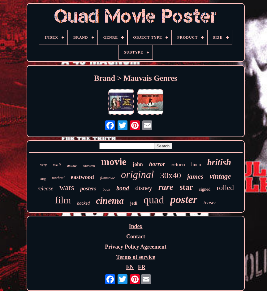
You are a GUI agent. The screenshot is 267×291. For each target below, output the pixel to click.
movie (114, 161)
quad (154, 200)
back (106, 189)
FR (141, 267)
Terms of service (135, 257)
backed (83, 203)
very (43, 165)
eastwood (82, 177)
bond (122, 188)
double (72, 165)
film (63, 200)
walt (57, 164)
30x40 (170, 175)
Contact (135, 236)
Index (135, 226)
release (45, 188)
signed (205, 189)
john (138, 164)
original (137, 174)
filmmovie (107, 178)
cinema (110, 200)
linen (196, 164)
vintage (220, 176)
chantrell (89, 165)
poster (183, 199)
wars (66, 187)
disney (143, 188)
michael (58, 178)
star (186, 187)
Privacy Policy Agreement (135, 247)
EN (130, 267)
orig (42, 178)
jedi (133, 203)
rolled (225, 188)
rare (165, 187)
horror (157, 164)
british (219, 162)
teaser (210, 203)
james (195, 176)
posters (88, 188)
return (178, 164)
